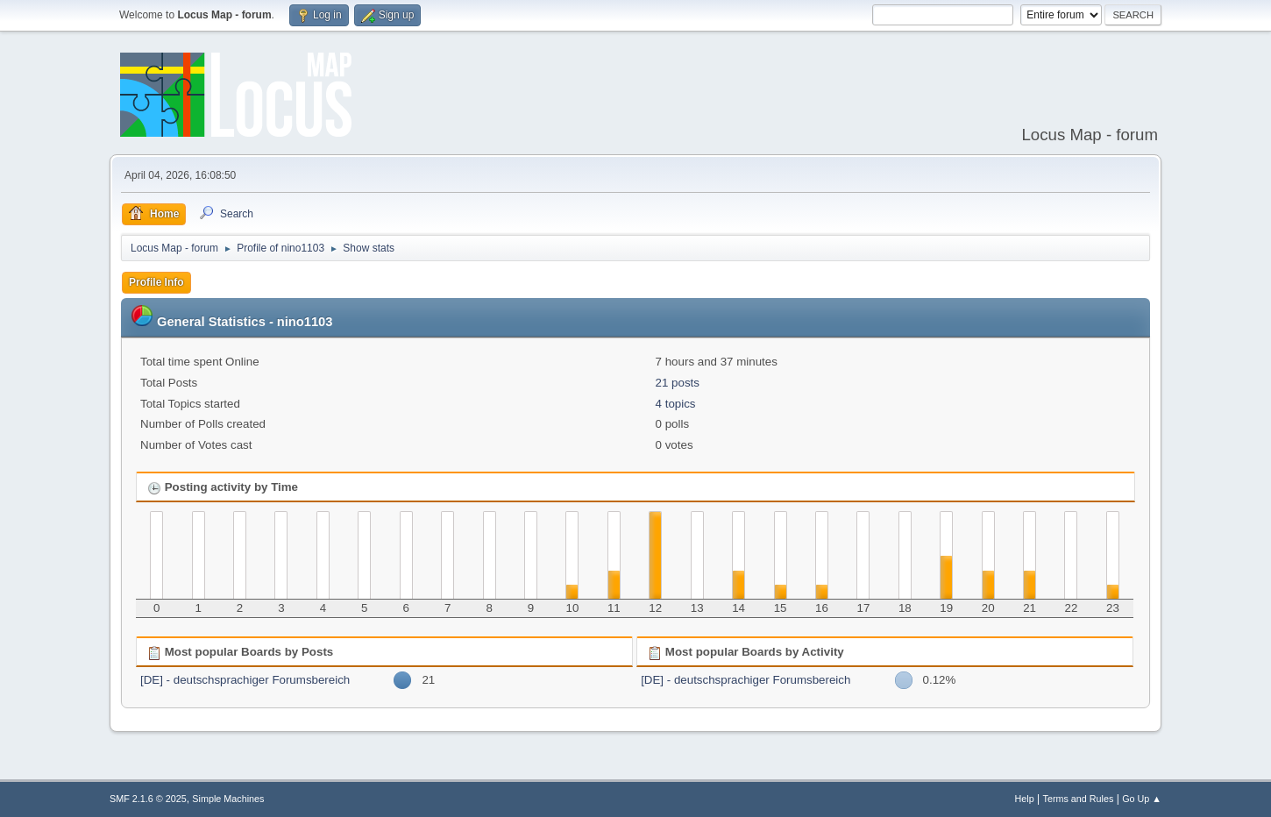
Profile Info (156, 282)
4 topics (676, 403)
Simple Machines (228, 798)
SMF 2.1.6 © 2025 (148, 798)
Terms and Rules (1078, 798)
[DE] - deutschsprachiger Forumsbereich (245, 679)
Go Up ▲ (1141, 798)
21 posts (677, 382)
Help (1024, 798)
